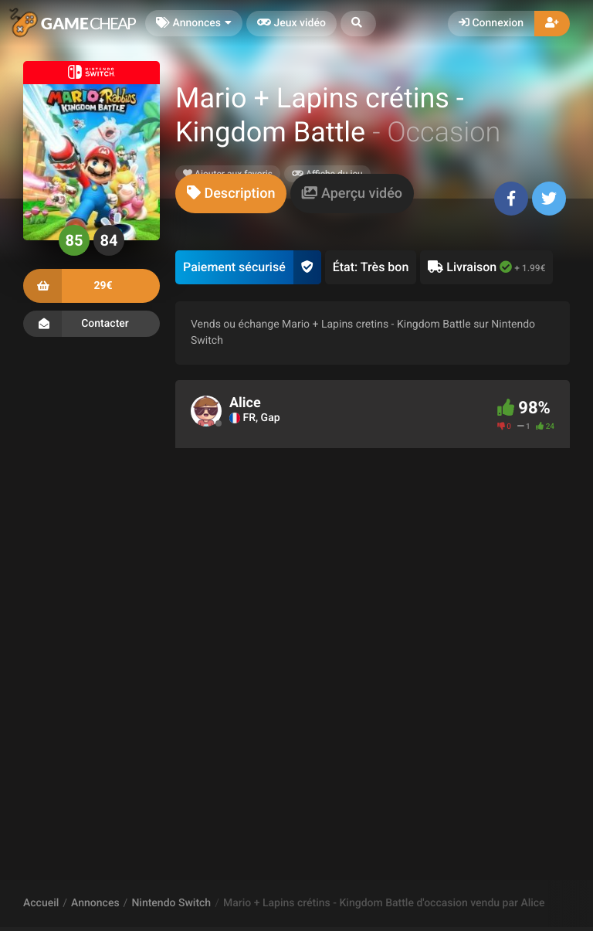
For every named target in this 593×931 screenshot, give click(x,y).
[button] (358, 23)
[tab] (230, 193)
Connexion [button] (491, 23)
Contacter (91, 324)
